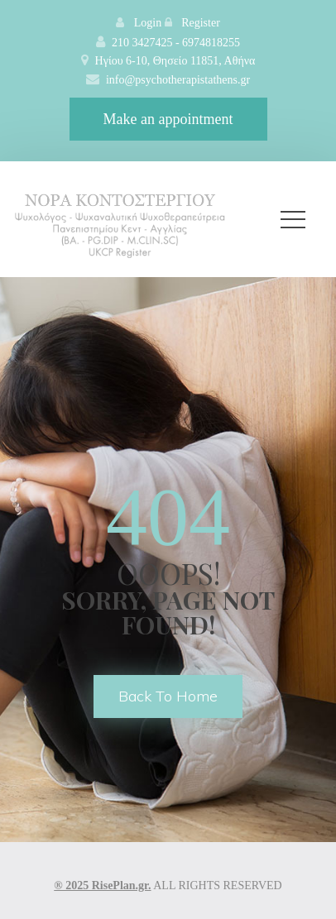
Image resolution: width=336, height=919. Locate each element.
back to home (168, 696)
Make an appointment (168, 119)
